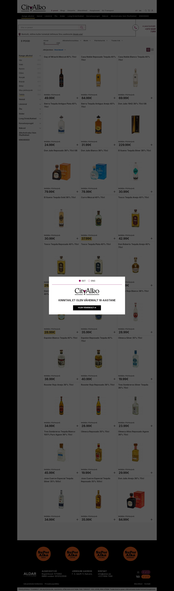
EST (82, 281)
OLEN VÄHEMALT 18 (87, 308)
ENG (91, 281)
